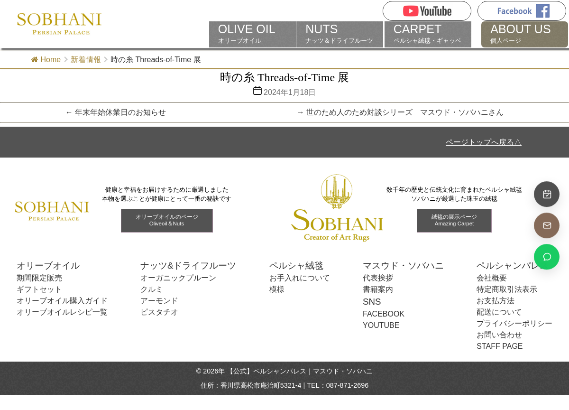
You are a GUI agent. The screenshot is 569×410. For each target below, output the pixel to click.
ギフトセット (39, 289)
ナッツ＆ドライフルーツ (339, 33)
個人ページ (524, 33)
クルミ (151, 289)
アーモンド (159, 301)
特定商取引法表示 (507, 289)
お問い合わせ (499, 335)
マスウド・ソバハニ (403, 265)
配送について (499, 312)
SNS (372, 302)
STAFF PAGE (500, 346)
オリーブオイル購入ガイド (62, 301)
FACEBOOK (383, 314)
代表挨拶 (378, 278)
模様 (276, 289)
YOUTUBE (381, 325)
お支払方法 (495, 301)
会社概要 (492, 278)
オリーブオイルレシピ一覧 (62, 312)
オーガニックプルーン (178, 278)
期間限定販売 (39, 278)
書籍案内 (378, 289)
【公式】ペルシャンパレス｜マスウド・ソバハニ (300, 371)
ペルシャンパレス (513, 265)
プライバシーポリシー (514, 323)
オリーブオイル (252, 33)
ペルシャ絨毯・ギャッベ (428, 33)
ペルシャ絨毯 (296, 265)
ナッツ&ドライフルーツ (188, 265)
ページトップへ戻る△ (484, 142)
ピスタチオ (159, 312)
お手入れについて (299, 278)
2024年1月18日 (290, 92)
